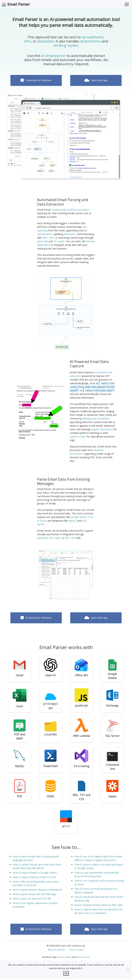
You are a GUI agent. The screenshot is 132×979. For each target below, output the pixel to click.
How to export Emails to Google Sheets (35, 872)
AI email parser (53, 55)
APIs (27, 41)
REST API (70, 537)
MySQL (73, 520)
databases (45, 41)
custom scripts (78, 436)
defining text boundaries (96, 418)
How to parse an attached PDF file (32, 898)
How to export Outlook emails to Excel (34, 877)
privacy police (64, 957)
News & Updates (56, 949)
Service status (76, 949)
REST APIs (48, 237)
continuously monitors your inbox (70, 209)
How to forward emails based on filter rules (98, 905)
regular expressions (102, 429)
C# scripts (58, 241)
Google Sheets (79, 517)
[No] (127, 970)
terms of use (83, 957)
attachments (90, 41)
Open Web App (96, 80)
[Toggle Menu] (126, 4)
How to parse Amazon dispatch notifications (37, 889)
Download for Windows (36, 80)
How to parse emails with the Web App (34, 894)
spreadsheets (92, 37)
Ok (66, 973)
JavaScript (42, 241)
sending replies (65, 45)
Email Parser (18, 4)
